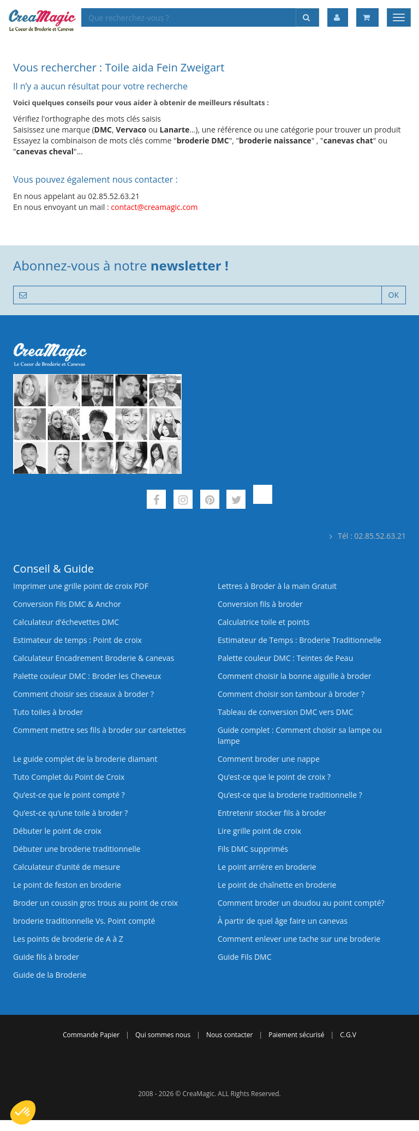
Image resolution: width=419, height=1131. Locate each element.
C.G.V (348, 1034)
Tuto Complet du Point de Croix (68, 777)
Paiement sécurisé (296, 1034)
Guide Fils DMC (245, 957)
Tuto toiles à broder (48, 712)
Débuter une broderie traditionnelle (76, 849)
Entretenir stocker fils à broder (272, 813)
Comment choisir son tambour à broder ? (291, 694)
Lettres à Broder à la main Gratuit (277, 586)
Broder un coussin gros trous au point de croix (95, 903)
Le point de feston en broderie (67, 885)
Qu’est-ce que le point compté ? (69, 795)
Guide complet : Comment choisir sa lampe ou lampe (300, 735)
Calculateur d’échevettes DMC (66, 622)
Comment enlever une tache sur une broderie (299, 939)
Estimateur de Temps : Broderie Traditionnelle (299, 640)
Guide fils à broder (46, 957)
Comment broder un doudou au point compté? (301, 903)
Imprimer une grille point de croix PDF (80, 586)
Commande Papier (91, 1034)
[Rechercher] (307, 17)
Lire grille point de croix (259, 831)
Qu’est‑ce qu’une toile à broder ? (70, 813)
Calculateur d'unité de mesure (66, 867)
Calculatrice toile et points (263, 622)
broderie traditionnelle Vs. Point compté (84, 921)
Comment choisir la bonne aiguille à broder (295, 676)
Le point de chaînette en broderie (277, 885)
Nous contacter (229, 1034)
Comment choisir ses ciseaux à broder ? (83, 694)
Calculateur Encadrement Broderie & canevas (93, 658)
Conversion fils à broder (260, 604)
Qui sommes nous (162, 1034)
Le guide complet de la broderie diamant (85, 759)
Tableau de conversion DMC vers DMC (285, 712)
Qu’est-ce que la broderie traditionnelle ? (290, 795)
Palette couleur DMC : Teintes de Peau (285, 658)
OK (393, 295)
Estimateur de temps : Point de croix (77, 640)
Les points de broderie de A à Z (68, 939)
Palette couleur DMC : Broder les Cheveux (87, 676)
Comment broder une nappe (269, 759)
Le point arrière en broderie (267, 867)
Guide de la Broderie (49, 975)
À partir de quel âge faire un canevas (283, 921)
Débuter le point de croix (57, 831)
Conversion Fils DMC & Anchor (67, 604)
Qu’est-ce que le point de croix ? (274, 777)
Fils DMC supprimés (253, 849)
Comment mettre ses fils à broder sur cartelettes (99, 730)
